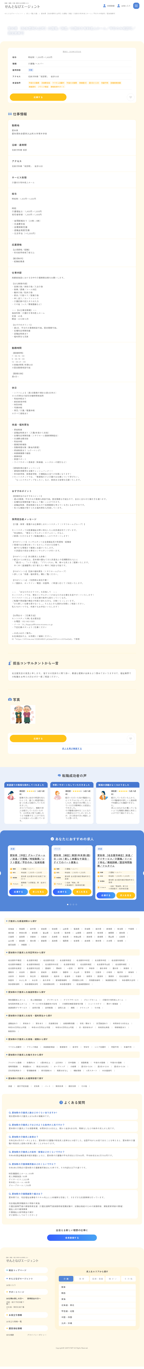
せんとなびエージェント (13, 13)
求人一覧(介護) (32, 13)
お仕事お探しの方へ (15, 1297)
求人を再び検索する (72, 748)
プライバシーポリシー (37, 1334)
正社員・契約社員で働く (15, 1307)
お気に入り (11, 1284)
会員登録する (72, 1236)
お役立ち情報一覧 (14, 1320)
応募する (38, 97)
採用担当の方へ (34, 1297)
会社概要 (10, 1334)
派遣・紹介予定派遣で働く (15, 1302)
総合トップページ (17, 1269)
